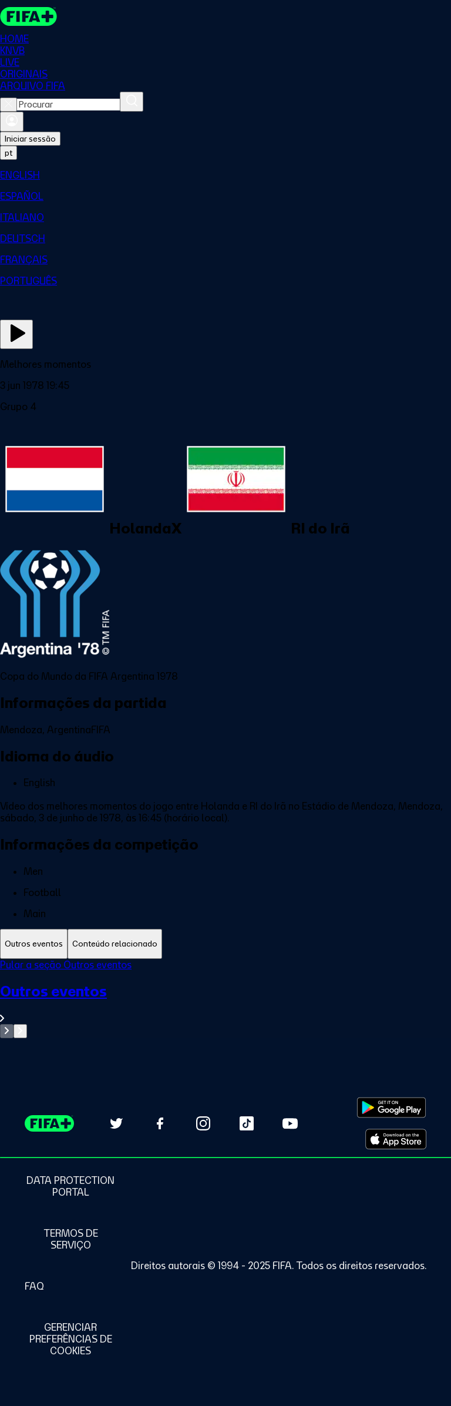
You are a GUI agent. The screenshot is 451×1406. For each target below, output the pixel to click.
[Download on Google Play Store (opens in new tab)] (391, 1107)
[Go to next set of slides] (20, 1031)
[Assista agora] (16, 334)
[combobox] (68, 104)
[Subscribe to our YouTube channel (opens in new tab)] (290, 1123)
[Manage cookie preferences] (70, 1339)
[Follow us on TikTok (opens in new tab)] (247, 1123)
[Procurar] (131, 102)
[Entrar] (11, 122)
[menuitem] (225, 175)
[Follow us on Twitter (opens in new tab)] (116, 1123)
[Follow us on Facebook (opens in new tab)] (160, 1123)
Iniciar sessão (30, 138)
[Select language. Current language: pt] (8, 153)
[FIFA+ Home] (28, 16)
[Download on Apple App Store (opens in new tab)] (395, 1139)
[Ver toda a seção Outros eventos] (225, 1003)
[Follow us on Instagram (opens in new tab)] (203, 1123)
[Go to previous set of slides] (7, 1031)
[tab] (34, 944)
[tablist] (225, 944)
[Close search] (8, 105)
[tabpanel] (225, 998)
